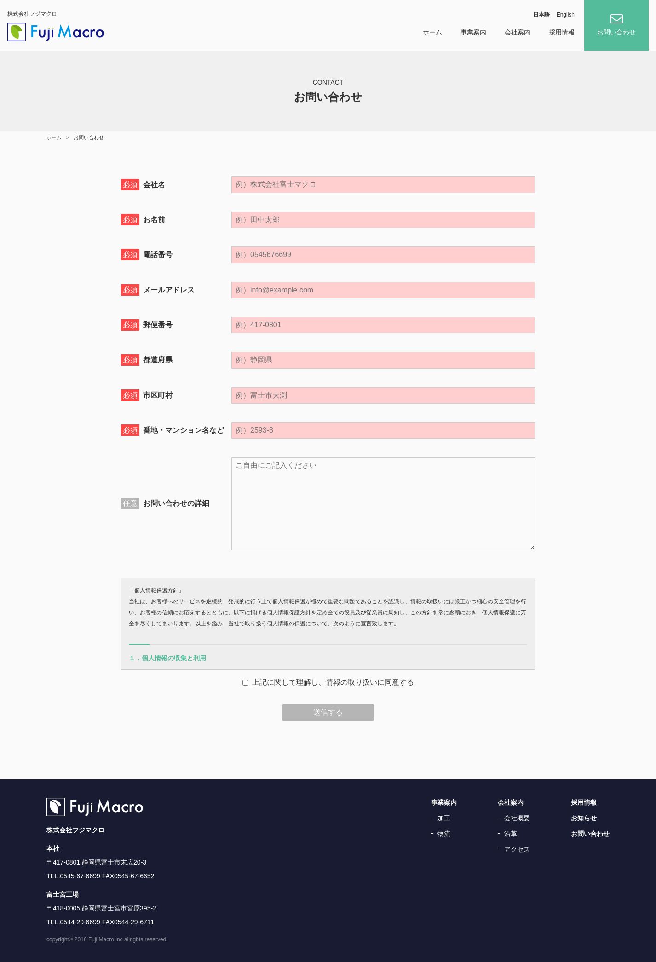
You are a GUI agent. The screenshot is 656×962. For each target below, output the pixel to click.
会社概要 (517, 818)
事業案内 (473, 32)
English (566, 15)
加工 (443, 818)
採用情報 (562, 32)
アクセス (517, 849)
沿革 (510, 833)
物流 (443, 833)
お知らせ (584, 818)
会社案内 (517, 32)
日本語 (541, 15)
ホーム (432, 32)
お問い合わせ (590, 833)
